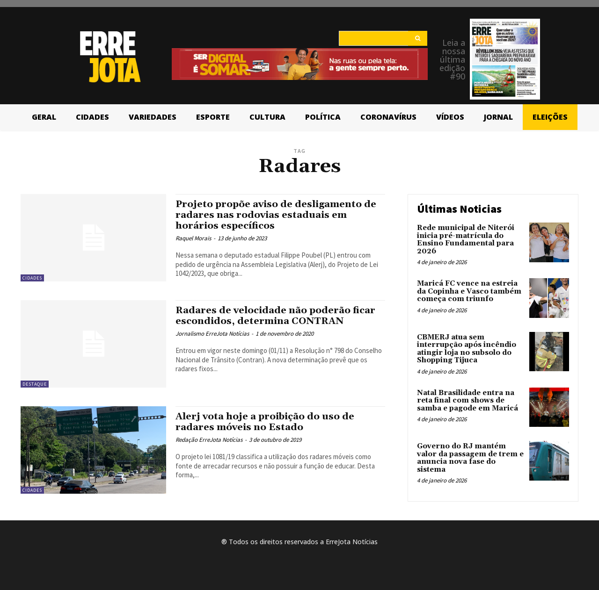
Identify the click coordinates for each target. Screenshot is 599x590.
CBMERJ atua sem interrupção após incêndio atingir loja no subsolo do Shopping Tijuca (466, 349)
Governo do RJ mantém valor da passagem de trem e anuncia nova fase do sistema (470, 458)
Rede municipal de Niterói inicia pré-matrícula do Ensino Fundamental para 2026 (465, 239)
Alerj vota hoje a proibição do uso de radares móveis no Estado (267, 421)
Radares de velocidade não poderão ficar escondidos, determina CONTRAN (278, 315)
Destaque (34, 384)
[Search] (417, 38)
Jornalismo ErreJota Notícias (212, 334)
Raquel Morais (193, 238)
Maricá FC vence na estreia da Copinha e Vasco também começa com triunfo (469, 291)
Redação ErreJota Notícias (208, 440)
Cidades (32, 278)
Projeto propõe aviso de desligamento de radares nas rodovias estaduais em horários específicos (278, 215)
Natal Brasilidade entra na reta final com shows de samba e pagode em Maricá (467, 401)
